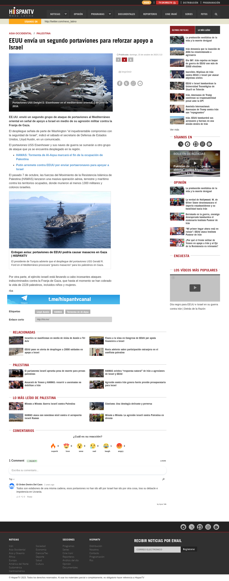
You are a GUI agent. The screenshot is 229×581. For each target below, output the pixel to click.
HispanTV (21, 11)
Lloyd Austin (43, 311)
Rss (91, 560)
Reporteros (150, 13)
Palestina (44, 33)
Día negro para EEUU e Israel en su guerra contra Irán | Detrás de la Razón (194, 306)
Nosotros (94, 549)
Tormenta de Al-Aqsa (78, 311)
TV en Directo (167, 2)
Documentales (126, 13)
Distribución (190, 2)
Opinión (67, 563)
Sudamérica (15, 567)
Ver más (174, 129)
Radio (146, 2)
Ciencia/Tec (42, 553)
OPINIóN (78, 13)
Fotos (204, 13)
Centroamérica (17, 570)
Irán (11, 545)
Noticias (55, 13)
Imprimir (125, 71)
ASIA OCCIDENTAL (20, 33)
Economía (41, 549)
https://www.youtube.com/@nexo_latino (67, 21)
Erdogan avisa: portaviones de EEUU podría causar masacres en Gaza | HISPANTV (59, 254)
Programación (211, 2)
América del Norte (18, 563)
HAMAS (58, 311)
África (12, 556)
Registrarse (189, 549)
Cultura (40, 563)
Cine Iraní (171, 13)
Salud (39, 560)
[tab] (182, 30)
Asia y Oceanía (17, 553)
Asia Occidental (17, 549)
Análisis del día (71, 560)
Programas (97, 13)
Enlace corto (16, 319)
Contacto (94, 553)
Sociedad (41, 545)
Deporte (40, 556)
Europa (13, 560)
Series (189, 13)
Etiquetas (14, 311)
